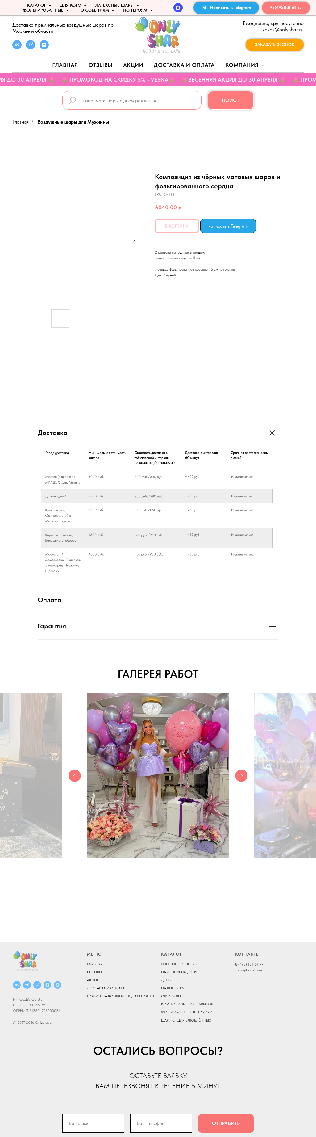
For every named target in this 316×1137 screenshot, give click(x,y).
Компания (242, 65)
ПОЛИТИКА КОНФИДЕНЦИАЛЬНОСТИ (120, 996)
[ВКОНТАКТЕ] (17, 985)
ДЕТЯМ (167, 980)
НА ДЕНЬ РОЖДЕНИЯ (179, 972)
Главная (65, 65)
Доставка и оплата (184, 65)
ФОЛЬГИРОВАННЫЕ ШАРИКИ (186, 1012)
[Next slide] (241, 776)
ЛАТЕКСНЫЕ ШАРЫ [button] (115, 5)
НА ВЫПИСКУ (172, 988)
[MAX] (178, 7)
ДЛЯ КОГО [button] (71, 5)
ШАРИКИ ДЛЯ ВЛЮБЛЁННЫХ (186, 1020)
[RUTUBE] (37, 985)
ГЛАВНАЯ (95, 964)
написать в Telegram (228, 226)
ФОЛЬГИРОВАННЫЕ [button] (43, 10)
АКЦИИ (133, 65)
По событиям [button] (93, 10)
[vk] (17, 47)
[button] (275, 45)
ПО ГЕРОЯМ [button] (135, 10)
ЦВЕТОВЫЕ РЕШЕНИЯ (179, 964)
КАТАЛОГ (171, 954)
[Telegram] (27, 985)
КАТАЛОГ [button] (37, 5)
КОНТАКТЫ (247, 954)
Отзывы (101, 65)
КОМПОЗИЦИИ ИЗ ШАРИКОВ (187, 1004)
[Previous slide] (75, 776)
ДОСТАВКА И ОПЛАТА (106, 988)
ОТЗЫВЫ (94, 972)
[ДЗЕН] (47, 985)
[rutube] (30, 47)
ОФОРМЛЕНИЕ (174, 996)
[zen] (44, 47)
